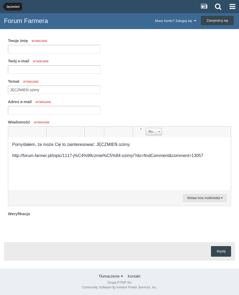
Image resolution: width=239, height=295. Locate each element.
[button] (13, 132)
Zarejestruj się (217, 20)
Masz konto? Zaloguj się (175, 21)
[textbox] (119, 163)
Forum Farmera (26, 20)
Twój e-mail (28, 61)
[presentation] (48, 228)
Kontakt (134, 276)
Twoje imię (27, 40)
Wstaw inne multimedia (205, 198)
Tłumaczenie (111, 276)
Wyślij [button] (221, 251)
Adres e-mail (29, 101)
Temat (23, 81)
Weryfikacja (19, 213)
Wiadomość (29, 122)
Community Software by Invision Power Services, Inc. (119, 287)
